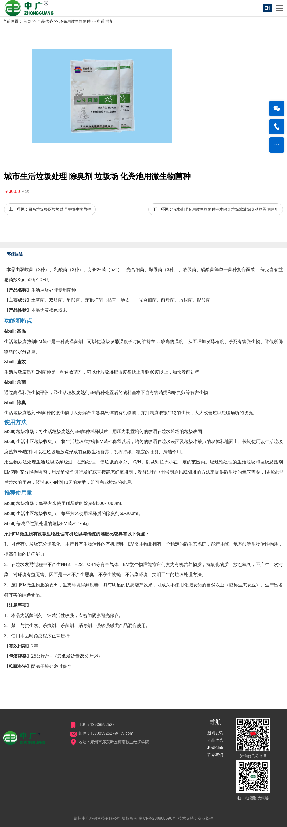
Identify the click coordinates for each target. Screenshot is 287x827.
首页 (27, 21)
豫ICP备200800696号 (157, 818)
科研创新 (215, 747)
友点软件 (205, 818)
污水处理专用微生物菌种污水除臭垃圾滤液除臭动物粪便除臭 (225, 209)
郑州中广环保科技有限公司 (97, 818)
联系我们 (215, 755)
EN (267, 8)
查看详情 (104, 21)
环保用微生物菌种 (75, 21)
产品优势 (45, 21)
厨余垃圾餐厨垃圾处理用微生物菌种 (59, 209)
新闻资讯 (215, 733)
